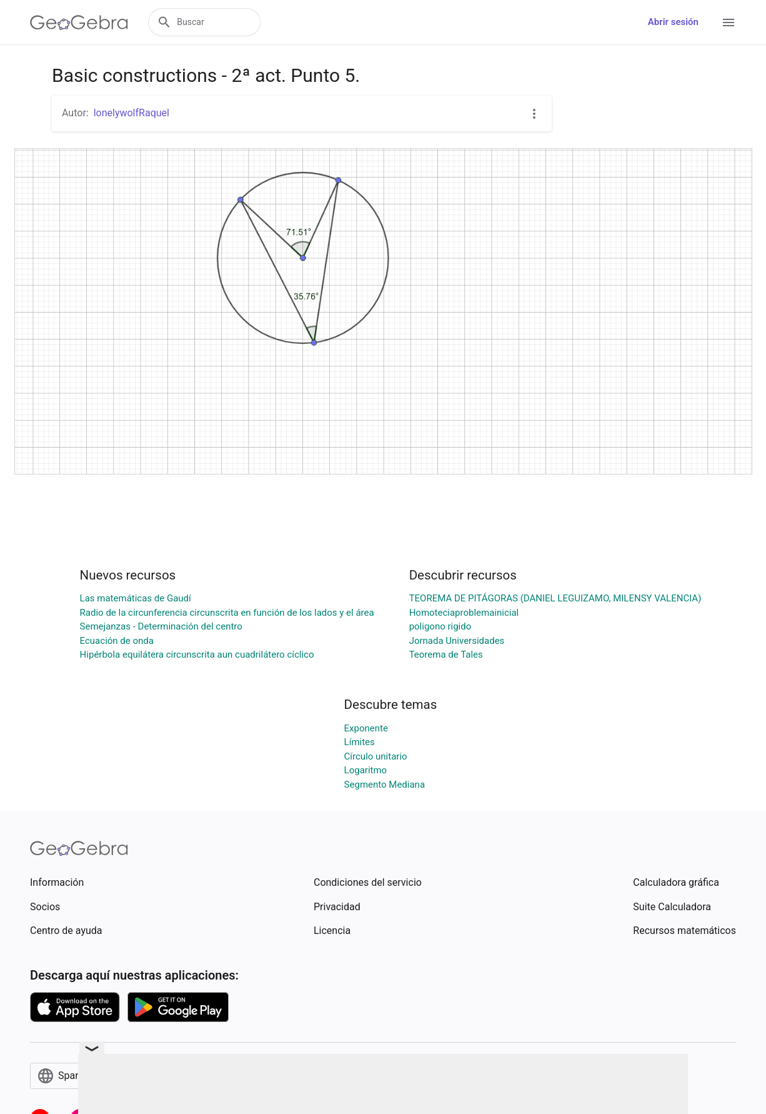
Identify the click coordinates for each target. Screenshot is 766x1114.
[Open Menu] (728, 22)
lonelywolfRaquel (131, 113)
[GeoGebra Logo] (79, 22)
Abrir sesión (673, 22)
